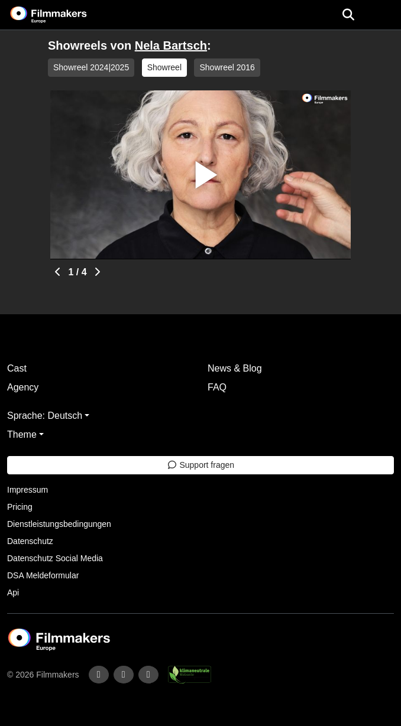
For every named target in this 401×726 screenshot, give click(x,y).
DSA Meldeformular (43, 575)
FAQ (217, 387)
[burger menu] (383, 15)
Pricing (20, 507)
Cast (17, 368)
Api (13, 592)
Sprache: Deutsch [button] (44, 416)
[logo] (62, 15)
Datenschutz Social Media (55, 558)
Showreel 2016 (226, 67)
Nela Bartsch (171, 45)
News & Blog (235, 368)
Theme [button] (22, 434)
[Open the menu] (348, 15)
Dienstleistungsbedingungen (59, 524)
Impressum (27, 489)
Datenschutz (30, 541)
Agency (22, 387)
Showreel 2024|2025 (91, 67)
